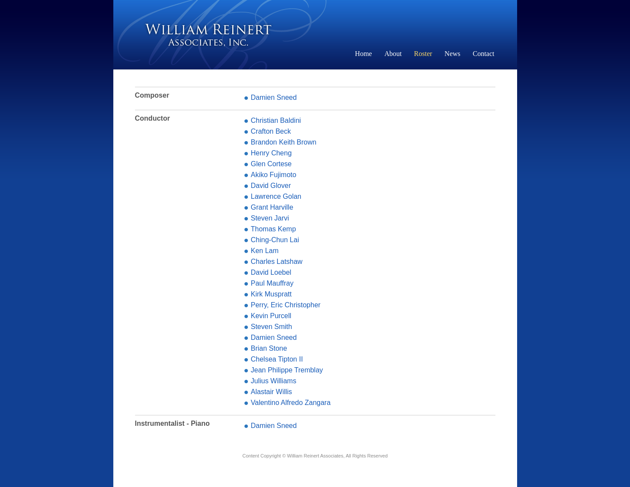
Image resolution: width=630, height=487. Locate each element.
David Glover (271, 185)
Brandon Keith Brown (284, 142)
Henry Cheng (271, 153)
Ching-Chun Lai (275, 240)
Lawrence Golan (276, 196)
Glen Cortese (271, 164)
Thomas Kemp (273, 229)
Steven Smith (271, 326)
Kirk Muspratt (271, 294)
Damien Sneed (274, 97)
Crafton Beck (271, 131)
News (452, 53)
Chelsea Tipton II (277, 359)
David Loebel (271, 272)
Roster (423, 53)
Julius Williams (274, 381)
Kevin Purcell (271, 315)
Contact (484, 53)
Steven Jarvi (270, 218)
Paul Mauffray (272, 283)
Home (363, 53)
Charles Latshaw (277, 261)
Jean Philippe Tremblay (287, 370)
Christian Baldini (276, 120)
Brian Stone (269, 348)
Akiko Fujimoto (274, 174)
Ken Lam (265, 250)
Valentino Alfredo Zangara (291, 402)
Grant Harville (272, 207)
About (393, 53)
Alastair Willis (271, 391)
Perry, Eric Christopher (286, 305)
